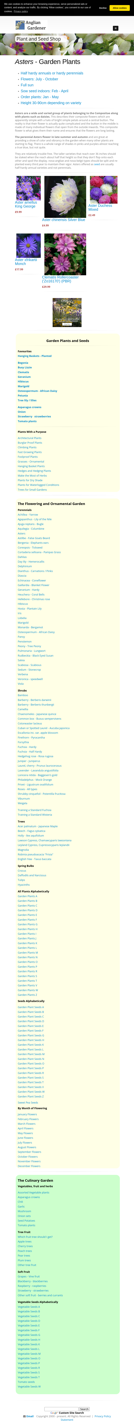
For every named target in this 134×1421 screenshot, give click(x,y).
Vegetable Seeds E (29, 1325)
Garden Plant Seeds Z (31, 1096)
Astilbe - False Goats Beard (34, 538)
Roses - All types (27, 789)
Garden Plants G (27, 924)
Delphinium (25, 566)
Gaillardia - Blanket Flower (33, 584)
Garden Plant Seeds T (31, 1082)
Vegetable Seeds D (29, 1320)
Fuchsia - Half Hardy (30, 751)
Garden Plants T (27, 980)
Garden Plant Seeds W (31, 1091)
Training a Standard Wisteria (35, 814)
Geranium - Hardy (28, 589)
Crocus (22, 870)
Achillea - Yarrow (28, 514)
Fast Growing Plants (30, 452)
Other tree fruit (27, 1264)
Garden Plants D (27, 910)
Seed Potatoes (26, 1220)
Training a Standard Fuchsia (34, 809)
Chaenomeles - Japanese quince (37, 713)
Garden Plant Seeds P (31, 1068)
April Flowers (25, 1128)
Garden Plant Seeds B (31, 1011)
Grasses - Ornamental (31, 461)
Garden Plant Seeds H (31, 1039)
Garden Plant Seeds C (31, 1016)
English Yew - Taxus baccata (34, 859)
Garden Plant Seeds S (31, 1077)
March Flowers (27, 1123)
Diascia (22, 575)
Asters (21, 533)
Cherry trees (25, 1246)
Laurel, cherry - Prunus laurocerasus (40, 765)
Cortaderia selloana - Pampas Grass (39, 552)
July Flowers (25, 1142)
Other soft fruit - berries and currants (40, 1295)
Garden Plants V (27, 985)
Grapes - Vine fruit (29, 1276)
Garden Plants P (27, 966)
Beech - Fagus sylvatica (31, 830)
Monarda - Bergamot (30, 627)
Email (30, 1416)
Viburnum (24, 798)
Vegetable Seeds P (29, 1363)
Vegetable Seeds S (29, 1372)
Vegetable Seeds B (29, 1311)
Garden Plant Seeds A (31, 1007)
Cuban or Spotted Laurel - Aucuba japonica (44, 727)
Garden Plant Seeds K (31, 1044)
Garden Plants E (27, 914)
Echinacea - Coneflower (32, 580)
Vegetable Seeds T (29, 1377)
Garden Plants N (28, 957)
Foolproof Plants (28, 456)
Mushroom (24, 1211)
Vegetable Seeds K (29, 1344)
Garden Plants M (28, 952)
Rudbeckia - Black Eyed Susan (35, 655)
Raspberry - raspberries (32, 1285)
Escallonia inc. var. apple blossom (38, 732)
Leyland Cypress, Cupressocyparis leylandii (43, 844)
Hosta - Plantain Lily (30, 608)
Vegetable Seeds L (29, 1349)
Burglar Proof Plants (30, 442)
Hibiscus (23, 603)
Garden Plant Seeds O (31, 1063)
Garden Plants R (27, 971)
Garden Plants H (28, 929)
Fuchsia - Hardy (27, 746)
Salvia (21, 660)
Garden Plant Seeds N (31, 1058)
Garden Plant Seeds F (31, 1030)
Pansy (21, 636)
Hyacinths (24, 884)
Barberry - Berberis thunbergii (36, 704)
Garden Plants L (27, 947)
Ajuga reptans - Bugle (31, 523)
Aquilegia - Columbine (31, 528)
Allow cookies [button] (120, 8)
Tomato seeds (26, 1381)
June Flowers (25, 1137)
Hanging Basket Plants (31, 466)
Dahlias (22, 556)
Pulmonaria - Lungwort (32, 650)
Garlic (21, 1206)
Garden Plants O (28, 961)
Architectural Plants (29, 437)
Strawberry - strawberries (33, 1290)
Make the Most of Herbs (32, 475)
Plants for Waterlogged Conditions (38, 484)
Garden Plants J (27, 938)
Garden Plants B (27, 900)
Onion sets (24, 1215)
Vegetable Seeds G (29, 1334)
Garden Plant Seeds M (31, 1054)
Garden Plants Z (27, 994)
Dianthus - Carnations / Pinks (35, 570)
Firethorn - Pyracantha (31, 737)
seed (97, 164)
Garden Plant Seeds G (31, 1035)
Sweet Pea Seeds (28, 1102)
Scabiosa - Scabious (29, 664)
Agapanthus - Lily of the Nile (35, 519)
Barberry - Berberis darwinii (34, 699)
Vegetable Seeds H (29, 1339)
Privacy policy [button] (21, 11)
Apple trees (25, 1241)
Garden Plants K (27, 943)
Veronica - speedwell (30, 678)
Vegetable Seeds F (29, 1330)
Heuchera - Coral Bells (31, 594)
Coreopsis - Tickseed (30, 547)
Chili (20, 1201)
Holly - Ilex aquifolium (31, 835)
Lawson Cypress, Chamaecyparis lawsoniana (44, 840)
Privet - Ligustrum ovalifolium (35, 784)
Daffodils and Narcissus (32, 875)
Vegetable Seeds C (29, 1316)
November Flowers (29, 1161)
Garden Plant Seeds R (31, 1072)
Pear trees (24, 1255)
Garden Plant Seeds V (31, 1086)
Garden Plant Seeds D (31, 1021)
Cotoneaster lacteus (30, 723)
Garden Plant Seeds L (31, 1049)
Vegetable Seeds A (29, 1306)
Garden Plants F (27, 919)
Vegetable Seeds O (29, 1358)
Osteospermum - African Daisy (36, 631)
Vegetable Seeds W (29, 1386)
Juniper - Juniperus (29, 760)
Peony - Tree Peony (29, 646)
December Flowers (29, 1165)
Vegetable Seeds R (29, 1367)
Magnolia (23, 849)
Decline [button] (103, 8)
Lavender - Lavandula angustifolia (38, 770)
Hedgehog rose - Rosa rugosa (35, 756)
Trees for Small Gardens (32, 489)
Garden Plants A (27, 896)
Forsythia (23, 742)
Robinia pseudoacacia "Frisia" (35, 854)
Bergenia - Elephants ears (33, 542)
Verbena (23, 674)
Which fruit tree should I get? (35, 1236)
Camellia (23, 709)
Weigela (22, 803)
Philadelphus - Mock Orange (35, 779)
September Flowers (29, 1151)
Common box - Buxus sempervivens (39, 718)
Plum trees (24, 1260)
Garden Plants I (27, 933)
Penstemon (25, 641)
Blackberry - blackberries (33, 1281)
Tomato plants (26, 1225)
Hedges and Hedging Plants (34, 470)
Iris (20, 613)
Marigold (23, 622)
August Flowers (27, 1147)
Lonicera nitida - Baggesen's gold (37, 774)
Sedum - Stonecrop (29, 669)
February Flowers (28, 1118)
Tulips (21, 879)
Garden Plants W (28, 990)
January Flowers (27, 1114)
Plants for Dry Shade (30, 480)
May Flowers (25, 1133)
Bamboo (23, 695)
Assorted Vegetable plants (33, 1192)
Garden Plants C (27, 905)
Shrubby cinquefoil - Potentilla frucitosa (41, 793)
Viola (21, 683)
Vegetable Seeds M (29, 1353)
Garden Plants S (27, 975)
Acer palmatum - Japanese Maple (38, 826)
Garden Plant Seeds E (31, 1025)
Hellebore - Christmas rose (34, 599)
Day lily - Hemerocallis (31, 561)
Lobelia (22, 617)
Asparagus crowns (29, 1197)
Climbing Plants (27, 447)
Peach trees (25, 1250)
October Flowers (28, 1156)
